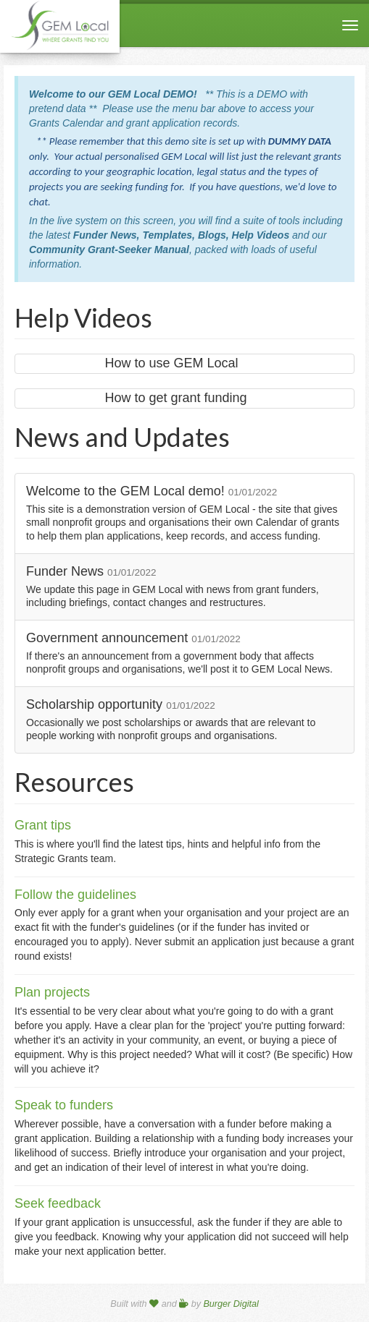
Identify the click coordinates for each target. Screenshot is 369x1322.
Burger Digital (230, 1304)
